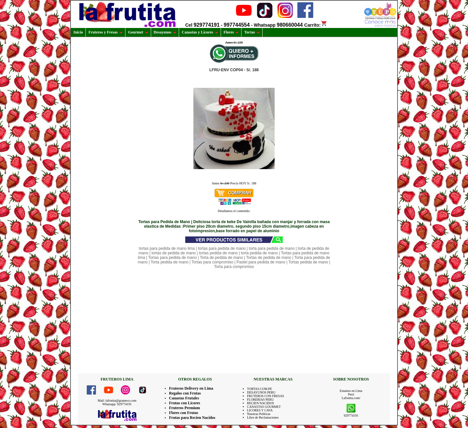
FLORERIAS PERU (260, 399)
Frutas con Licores (184, 403)
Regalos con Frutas (185, 393)
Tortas (252, 32)
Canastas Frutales (184, 398)
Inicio (78, 32)
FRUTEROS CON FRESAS (265, 396)
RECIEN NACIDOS (260, 403)
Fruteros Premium (184, 408)
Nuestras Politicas (258, 414)
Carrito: (315, 25)
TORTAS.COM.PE (259, 389)
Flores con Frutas (183, 412)
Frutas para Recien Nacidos (192, 417)
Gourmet (138, 32)
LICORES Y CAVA (260, 410)
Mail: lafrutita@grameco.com (117, 400)
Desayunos (165, 32)
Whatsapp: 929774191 (117, 404)
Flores (231, 32)
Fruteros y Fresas (105, 32)
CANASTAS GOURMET (264, 406)
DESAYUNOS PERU (261, 392)
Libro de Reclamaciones (263, 417)
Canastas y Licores (200, 32)
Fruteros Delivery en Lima (191, 388)
